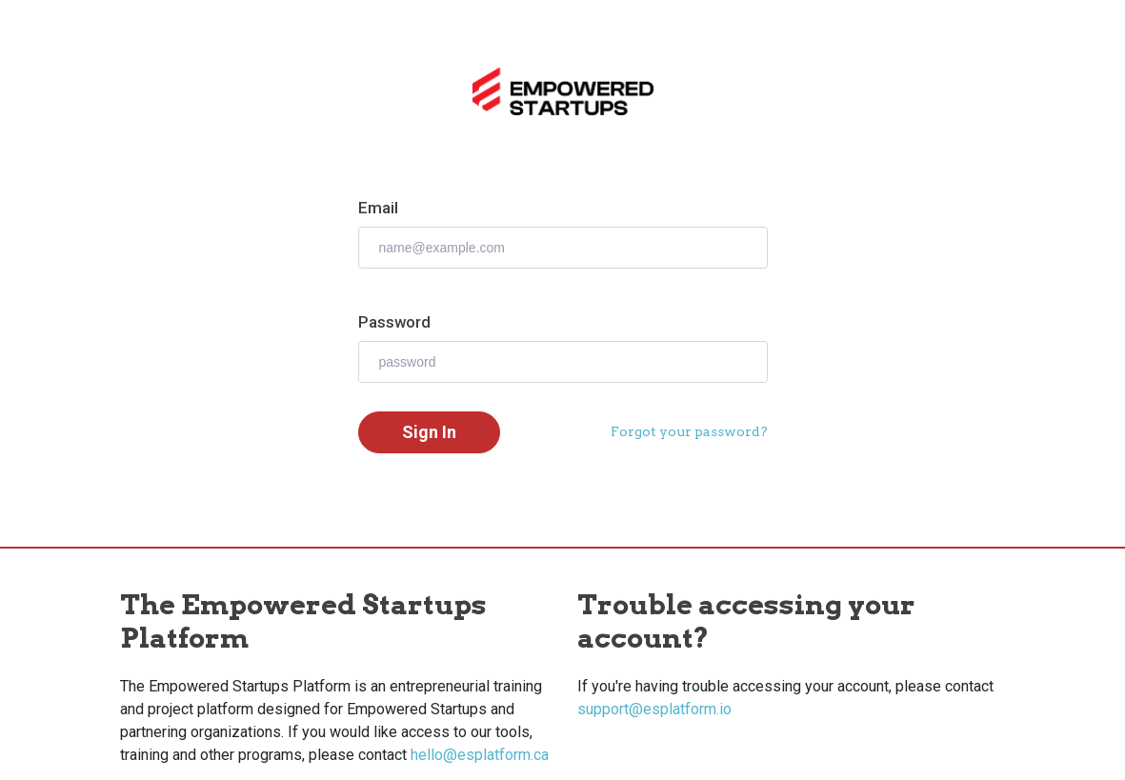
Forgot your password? (689, 431)
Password (394, 321)
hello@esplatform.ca (480, 755)
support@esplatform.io (654, 709)
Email (378, 207)
